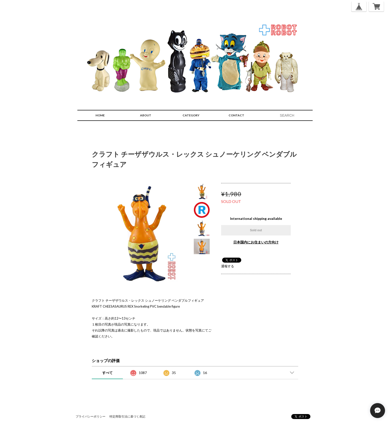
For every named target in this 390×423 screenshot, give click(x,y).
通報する (227, 266)
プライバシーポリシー (90, 416)
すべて (107, 373)
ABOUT (145, 115)
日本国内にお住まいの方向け (256, 242)
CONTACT (236, 115)
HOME (100, 115)
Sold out (256, 230)
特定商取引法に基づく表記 (127, 416)
